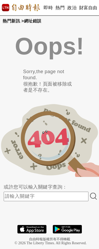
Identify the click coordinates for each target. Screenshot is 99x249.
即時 (48, 7)
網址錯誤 (32, 21)
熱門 (60, 7)
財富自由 (88, 7)
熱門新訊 (11, 21)
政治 (72, 7)
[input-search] (46, 196)
